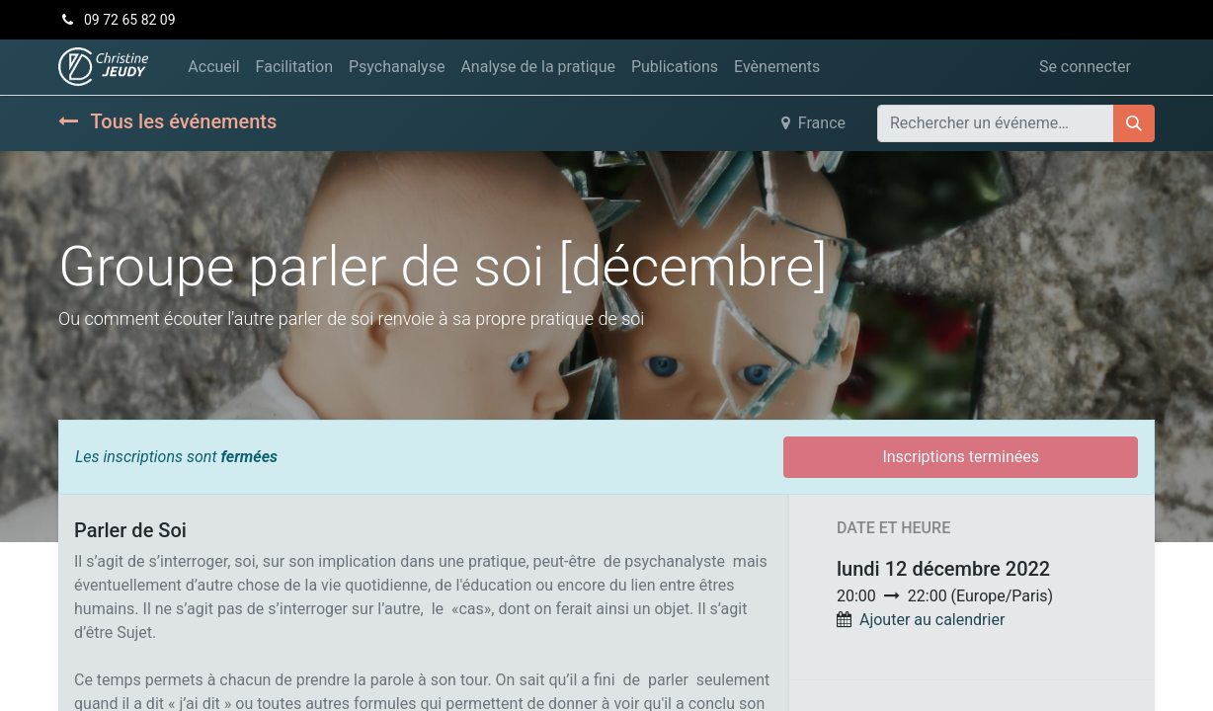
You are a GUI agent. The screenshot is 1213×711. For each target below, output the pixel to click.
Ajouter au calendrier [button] (932, 619)
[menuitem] (213, 67)
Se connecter (1085, 66)
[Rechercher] (1134, 123)
